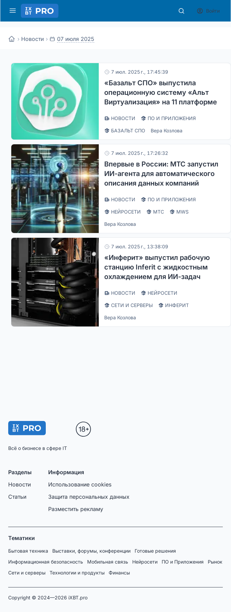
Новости (32, 38)
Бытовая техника (28, 551)
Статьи (17, 496)
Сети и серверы (26, 572)
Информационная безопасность (45, 562)
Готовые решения (155, 551)
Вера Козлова (166, 130)
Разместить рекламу (75, 509)
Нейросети (145, 562)
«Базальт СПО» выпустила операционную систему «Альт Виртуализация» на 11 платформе (160, 92)
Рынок (215, 562)
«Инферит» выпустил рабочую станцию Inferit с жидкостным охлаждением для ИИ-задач (157, 267)
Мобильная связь (107, 562)
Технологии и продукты (77, 572)
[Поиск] (181, 11)
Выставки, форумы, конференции (91, 551)
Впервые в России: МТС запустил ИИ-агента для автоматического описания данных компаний (161, 173)
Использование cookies (79, 484)
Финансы (119, 572)
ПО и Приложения (183, 562)
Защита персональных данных (89, 496)
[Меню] (12, 10)
